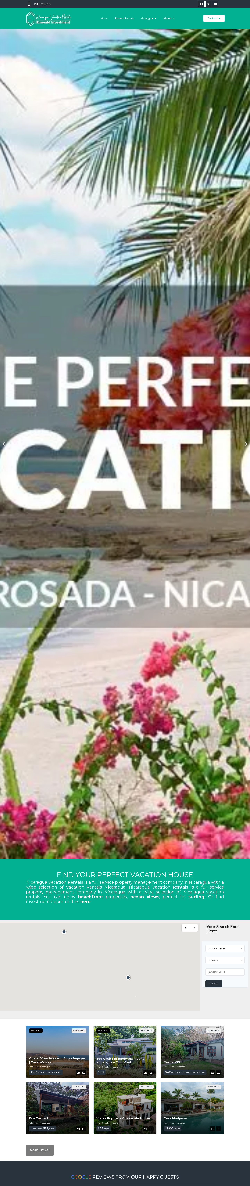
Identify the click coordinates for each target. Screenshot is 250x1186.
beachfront (90, 896)
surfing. (197, 896)
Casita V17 (172, 1062)
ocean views (144, 896)
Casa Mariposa (175, 1118)
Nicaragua (148, 18)
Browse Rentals (124, 18)
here (85, 901)
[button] (4, 444)
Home (104, 18)
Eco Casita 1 (38, 1118)
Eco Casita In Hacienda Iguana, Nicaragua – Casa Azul (120, 1060)
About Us (169, 18)
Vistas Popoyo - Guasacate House (123, 1118)
